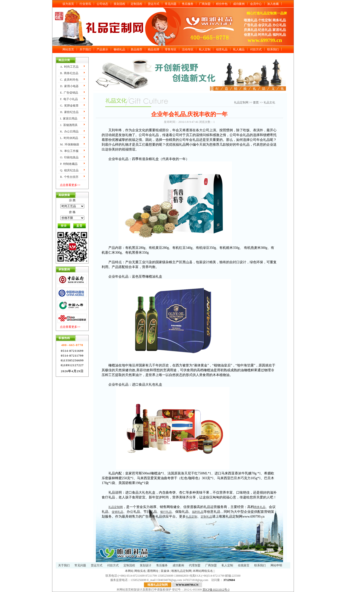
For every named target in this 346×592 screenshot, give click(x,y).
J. (69, 125)
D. (69, 86)
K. (69, 131)
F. (69, 99)
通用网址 (153, 571)
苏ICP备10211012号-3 (216, 589)
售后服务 (187, 4)
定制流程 (136, 4)
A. (69, 66)
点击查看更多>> (70, 185)
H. (69, 112)
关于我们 (85, 49)
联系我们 (273, 49)
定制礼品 (206, 516)
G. (69, 105)
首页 (256, 102)
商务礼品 (260, 507)
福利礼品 (198, 512)
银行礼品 (166, 512)
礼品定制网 (115, 507)
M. (69, 144)
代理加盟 (194, 565)
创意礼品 (222, 49)
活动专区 (187, 49)
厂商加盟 (204, 4)
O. (69, 157)
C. (69, 79)
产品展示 (102, 49)
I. (68, 118)
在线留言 (243, 565)
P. (69, 164)
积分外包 (222, 4)
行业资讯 (85, 4)
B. (69, 73)
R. (69, 177)
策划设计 (145, 565)
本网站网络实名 (203, 571)
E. (69, 92)
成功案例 (239, 4)
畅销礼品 (119, 49)
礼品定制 (191, 516)
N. (69, 151)
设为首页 (68, 4)
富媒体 (165, 571)
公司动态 (102, 4)
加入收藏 (273, 4)
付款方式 (256, 49)
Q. (69, 170)
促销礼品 (117, 512)
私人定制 (204, 49)
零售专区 (170, 49)
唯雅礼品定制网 (181, 571)
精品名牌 (153, 49)
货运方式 (153, 4)
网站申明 (276, 565)
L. (69, 138)
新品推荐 (136, 49)
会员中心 (256, 4)
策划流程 (119, 4)
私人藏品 (239, 49)
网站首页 (68, 49)
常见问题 (170, 4)
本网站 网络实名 (135, 571)
